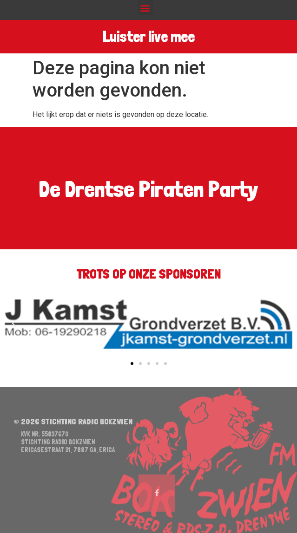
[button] (145, 7)
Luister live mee (148, 37)
